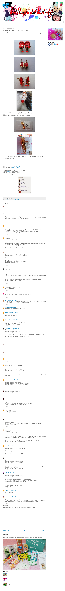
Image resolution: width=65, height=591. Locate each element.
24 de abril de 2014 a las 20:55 (12, 429)
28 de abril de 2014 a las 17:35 (12, 445)
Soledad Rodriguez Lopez (9, 251)
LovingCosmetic (7, 379)
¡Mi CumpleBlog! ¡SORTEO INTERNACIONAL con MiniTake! (16, 578)
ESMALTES (13, 22)
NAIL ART (9, 22)
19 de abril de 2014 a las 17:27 (13, 205)
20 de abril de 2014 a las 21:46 (13, 351)
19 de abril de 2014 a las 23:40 (13, 268)
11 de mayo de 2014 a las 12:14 (12, 457)
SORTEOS (54, 22)
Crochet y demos (7, 472)
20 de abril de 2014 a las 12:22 (15, 293)
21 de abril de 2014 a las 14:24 (14, 379)
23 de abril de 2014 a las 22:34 (12, 409)
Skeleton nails (7, 319)
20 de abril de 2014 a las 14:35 (13, 319)
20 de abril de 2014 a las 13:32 (11, 307)
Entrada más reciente (6, 530)
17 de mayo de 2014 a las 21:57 (12, 490)
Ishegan (6, 457)
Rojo (21, 199)
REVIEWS (42, 22)
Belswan (6, 429)
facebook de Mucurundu (15, 167)
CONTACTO (58, 22)
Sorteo (23, 199)
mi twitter (8, 171)
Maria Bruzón (7, 364)
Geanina (6, 496)
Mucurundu (13, 199)
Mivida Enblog (7, 268)
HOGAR (39, 22)
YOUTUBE (47, 22)
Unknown (6, 286)
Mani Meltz (6, 300)
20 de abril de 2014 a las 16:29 (15, 328)
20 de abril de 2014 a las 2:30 (12, 286)
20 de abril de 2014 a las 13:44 (18, 312)
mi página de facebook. (11, 160)
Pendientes (16, 199)
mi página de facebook (16, 166)
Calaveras (9, 199)
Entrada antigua (44, 530)
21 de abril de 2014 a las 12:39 (13, 364)
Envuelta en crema (7, 293)
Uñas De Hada (7, 205)
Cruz (11, 199)
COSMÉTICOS (19, 22)
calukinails (6, 409)
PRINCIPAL (4, 22)
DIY (50, 22)
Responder (6, 222)
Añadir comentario (5, 505)
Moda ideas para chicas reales (9, 312)
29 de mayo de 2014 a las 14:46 (12, 496)
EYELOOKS (23, 22)
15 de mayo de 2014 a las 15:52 (14, 472)
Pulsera (19, 199)
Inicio (25, 530)
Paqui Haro (6, 351)
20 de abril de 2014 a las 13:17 (12, 300)
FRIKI (35, 22)
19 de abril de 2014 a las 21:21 (17, 251)
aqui (18, 33)
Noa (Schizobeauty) (8, 328)
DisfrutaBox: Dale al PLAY (11, 573)
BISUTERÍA (31, 22)
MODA (28, 22)
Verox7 (6, 307)
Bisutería (7, 199)
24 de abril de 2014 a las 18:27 (13, 418)
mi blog (14, 165)
